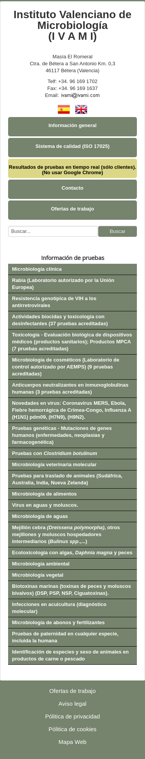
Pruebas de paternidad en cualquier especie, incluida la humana (65, 637)
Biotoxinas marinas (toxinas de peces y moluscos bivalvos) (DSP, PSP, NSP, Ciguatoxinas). (71, 589)
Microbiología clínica (37, 269)
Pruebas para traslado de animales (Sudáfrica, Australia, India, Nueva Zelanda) (67, 479)
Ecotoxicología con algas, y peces (72, 552)
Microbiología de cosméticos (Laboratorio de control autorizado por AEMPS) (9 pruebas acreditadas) (65, 367)
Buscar (117, 231)
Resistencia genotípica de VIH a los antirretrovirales (54, 301)
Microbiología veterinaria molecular (54, 464)
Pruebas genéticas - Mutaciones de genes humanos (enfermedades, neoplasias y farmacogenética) (62, 435)
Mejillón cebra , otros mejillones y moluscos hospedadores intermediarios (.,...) (66, 534)
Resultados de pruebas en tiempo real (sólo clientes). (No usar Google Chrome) (72, 169)
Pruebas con (54, 453)
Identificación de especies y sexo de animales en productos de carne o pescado (70, 655)
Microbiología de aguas (40, 516)
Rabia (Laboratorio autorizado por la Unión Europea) (63, 283)
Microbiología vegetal (37, 575)
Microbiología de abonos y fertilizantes (58, 622)
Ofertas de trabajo (72, 209)
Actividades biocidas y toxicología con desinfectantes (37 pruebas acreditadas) (60, 320)
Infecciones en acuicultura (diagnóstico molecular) (59, 607)
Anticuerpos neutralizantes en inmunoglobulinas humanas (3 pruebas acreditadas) (70, 388)
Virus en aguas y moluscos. (45, 505)
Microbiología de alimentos (44, 494)
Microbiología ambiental (41, 564)
